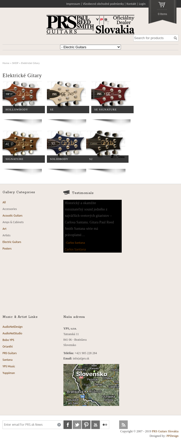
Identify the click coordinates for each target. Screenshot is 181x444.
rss (123, 424)
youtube (95, 424)
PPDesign (172, 436)
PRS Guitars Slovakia (165, 431)
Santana (7, 359)
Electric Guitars (12, 242)
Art (4, 229)
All (4, 202)
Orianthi (8, 346)
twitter (77, 424)
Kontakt (131, 4)
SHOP (15, 63)
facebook (67, 424)
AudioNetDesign (13, 326)
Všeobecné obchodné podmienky (103, 4)
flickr (105, 424)
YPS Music (9, 366)
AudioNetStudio (12, 333)
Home (6, 63)
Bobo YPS (8, 340)
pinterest (86, 424)
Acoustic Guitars (13, 215)
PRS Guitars (10, 353)
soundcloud (114, 424)
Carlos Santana (75, 242)
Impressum (73, 4)
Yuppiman (9, 373)
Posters (7, 248)
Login (142, 4)
